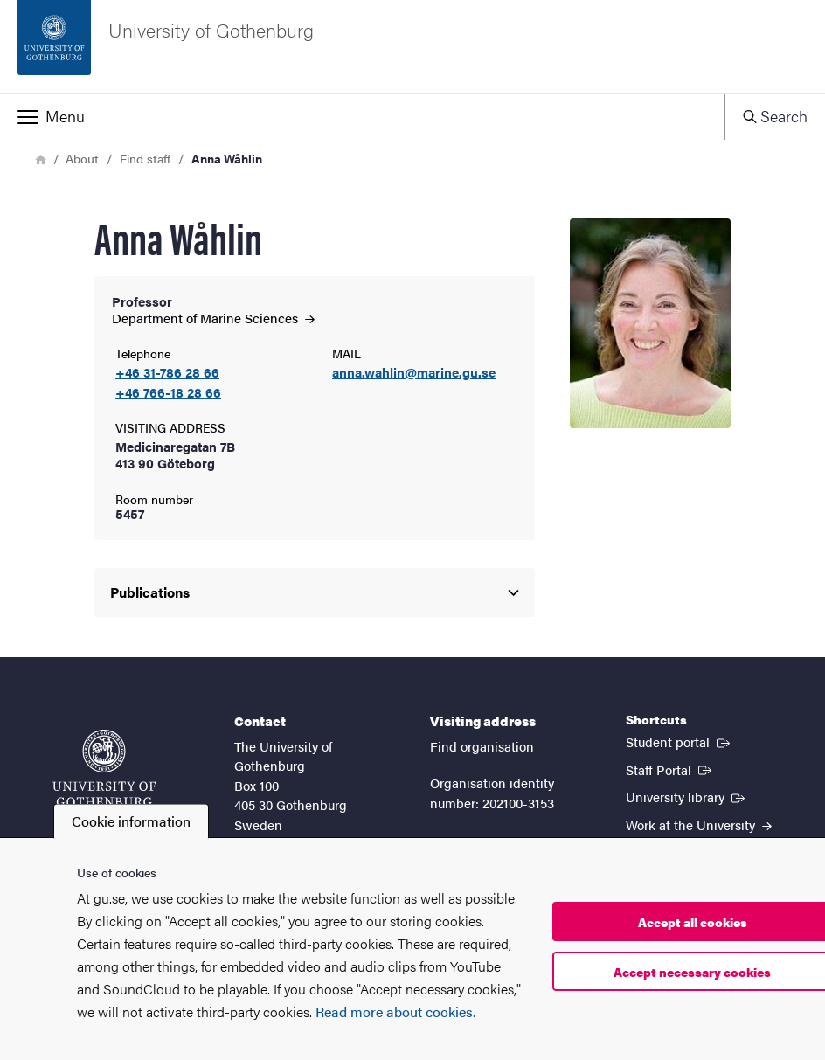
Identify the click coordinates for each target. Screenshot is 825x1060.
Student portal (679, 741)
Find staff (145, 158)
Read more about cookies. (395, 1011)
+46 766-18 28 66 (168, 393)
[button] (362, 116)
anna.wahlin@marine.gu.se (414, 372)
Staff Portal (670, 769)
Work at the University (699, 824)
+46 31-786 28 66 (167, 372)
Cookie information (131, 821)
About (82, 158)
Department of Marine (213, 317)
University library (687, 796)
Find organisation (482, 746)
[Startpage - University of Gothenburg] (412, 46)
